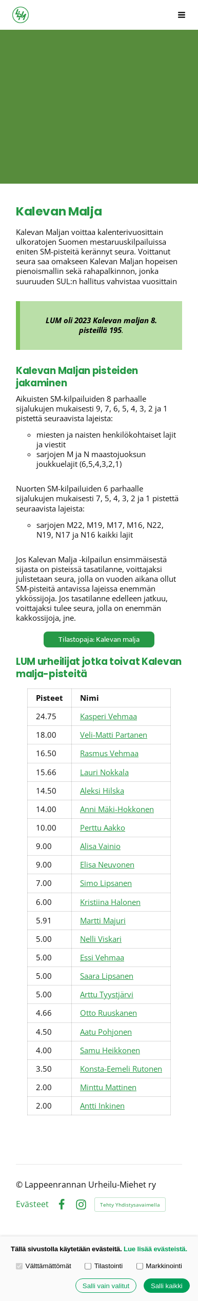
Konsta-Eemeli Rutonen (121, 1068)
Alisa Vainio (100, 846)
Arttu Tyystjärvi (106, 994)
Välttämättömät (43, 1266)
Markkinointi (159, 1266)
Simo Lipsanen (106, 883)
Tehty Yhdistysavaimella (130, 1204)
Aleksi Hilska (102, 790)
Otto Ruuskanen (108, 1013)
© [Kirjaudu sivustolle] (20, 1184)
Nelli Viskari (101, 939)
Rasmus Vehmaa (109, 753)
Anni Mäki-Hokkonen (117, 809)
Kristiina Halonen (110, 902)
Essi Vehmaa (102, 957)
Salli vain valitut (106, 1286)
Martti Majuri (103, 920)
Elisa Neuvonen (107, 864)
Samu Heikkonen (110, 1050)
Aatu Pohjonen (106, 1032)
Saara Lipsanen (106, 976)
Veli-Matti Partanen (113, 735)
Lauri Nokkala (104, 772)
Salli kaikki (167, 1286)
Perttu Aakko (102, 827)
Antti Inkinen (102, 1105)
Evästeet (32, 1204)
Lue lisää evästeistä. (155, 1249)
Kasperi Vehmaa (108, 716)
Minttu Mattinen (108, 1087)
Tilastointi (104, 1266)
